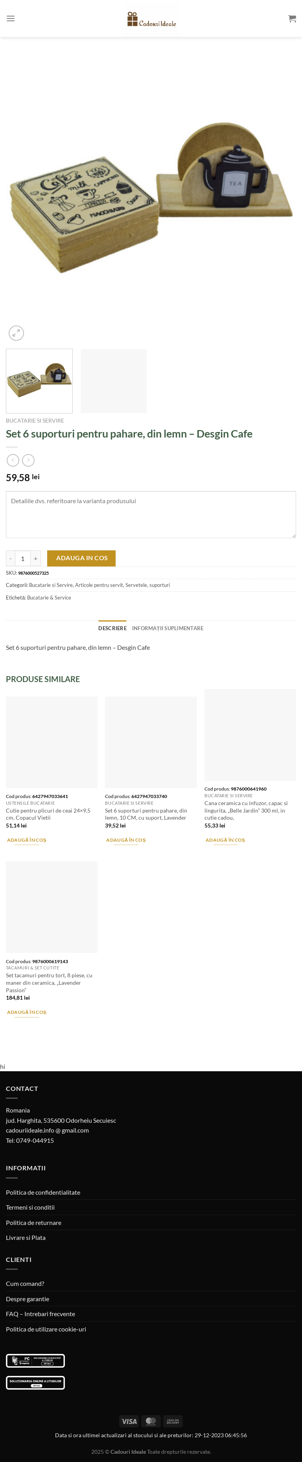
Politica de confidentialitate (43, 1192)
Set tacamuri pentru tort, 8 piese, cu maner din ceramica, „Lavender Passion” (49, 982)
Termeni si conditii (30, 1207)
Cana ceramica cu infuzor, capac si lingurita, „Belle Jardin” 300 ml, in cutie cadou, (246, 810)
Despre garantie (27, 1298)
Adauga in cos (82, 557)
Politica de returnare (33, 1222)
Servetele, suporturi (147, 585)
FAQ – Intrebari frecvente (40, 1313)
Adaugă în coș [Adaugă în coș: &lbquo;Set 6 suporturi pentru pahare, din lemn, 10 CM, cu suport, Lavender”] (126, 839)
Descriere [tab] (112, 628)
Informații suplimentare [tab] (168, 628)
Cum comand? (25, 1283)
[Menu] (10, 18)
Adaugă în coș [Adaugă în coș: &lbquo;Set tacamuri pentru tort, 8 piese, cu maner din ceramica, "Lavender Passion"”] (27, 1012)
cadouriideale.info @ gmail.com (47, 1130)
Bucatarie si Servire (35, 420)
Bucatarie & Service (49, 597)
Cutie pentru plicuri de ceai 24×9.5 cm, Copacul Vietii (48, 814)
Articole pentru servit (99, 585)
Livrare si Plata (26, 1237)
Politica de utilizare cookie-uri (46, 1329)
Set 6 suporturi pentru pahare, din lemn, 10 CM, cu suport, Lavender (146, 814)
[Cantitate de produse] (23, 558)
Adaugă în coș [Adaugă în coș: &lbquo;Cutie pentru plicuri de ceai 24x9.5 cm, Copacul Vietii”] (27, 839)
